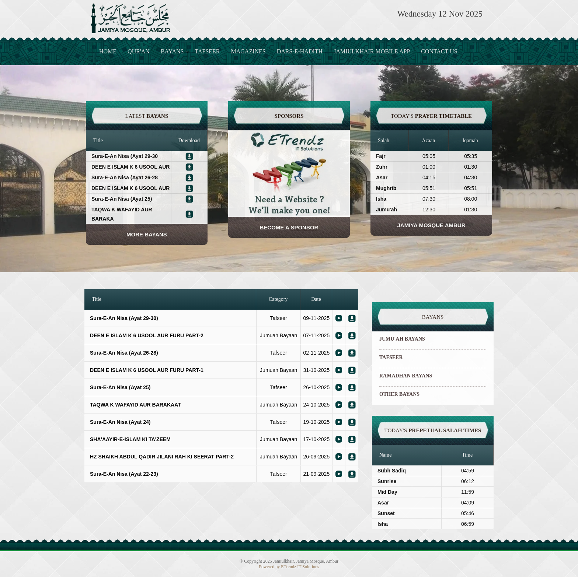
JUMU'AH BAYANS (402, 339)
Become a (289, 227)
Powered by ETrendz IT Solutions (289, 566)
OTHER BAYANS (399, 394)
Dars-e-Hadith (300, 51)
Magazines (248, 51)
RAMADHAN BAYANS (405, 376)
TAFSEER (391, 357)
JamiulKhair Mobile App (372, 51)
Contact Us (439, 51)
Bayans (172, 51)
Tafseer (207, 51)
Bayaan (338, 318)
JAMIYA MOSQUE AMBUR (431, 225)
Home (107, 51)
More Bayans (146, 234)
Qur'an (139, 51)
